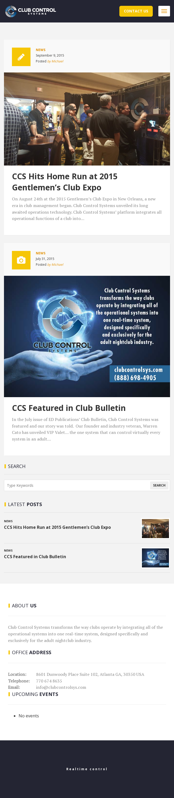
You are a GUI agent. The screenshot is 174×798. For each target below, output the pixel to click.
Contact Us (136, 10)
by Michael (55, 61)
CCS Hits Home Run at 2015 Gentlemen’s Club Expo (65, 182)
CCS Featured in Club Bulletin (69, 407)
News (40, 50)
